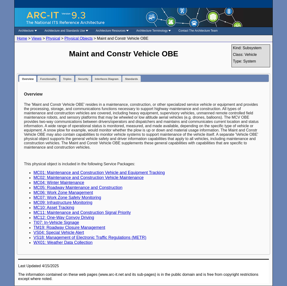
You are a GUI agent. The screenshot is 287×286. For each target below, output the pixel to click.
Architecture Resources (112, 30)
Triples (67, 79)
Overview (28, 79)
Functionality (48, 79)
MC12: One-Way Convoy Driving (63, 217)
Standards (131, 79)
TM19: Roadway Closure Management (69, 227)
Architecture (27, 30)
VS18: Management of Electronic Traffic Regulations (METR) (89, 237)
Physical (53, 38)
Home (22, 38)
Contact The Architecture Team (197, 30)
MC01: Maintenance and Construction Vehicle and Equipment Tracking (99, 172)
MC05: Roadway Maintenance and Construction (77, 187)
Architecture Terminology (153, 30)
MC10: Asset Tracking (53, 207)
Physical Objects (79, 38)
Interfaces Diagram (107, 79)
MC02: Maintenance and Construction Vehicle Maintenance (88, 177)
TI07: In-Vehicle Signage (56, 222)
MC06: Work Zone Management (63, 192)
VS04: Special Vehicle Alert (58, 232)
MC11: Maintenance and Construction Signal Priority (82, 212)
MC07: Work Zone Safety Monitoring (67, 197)
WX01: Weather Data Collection (62, 242)
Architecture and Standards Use (66, 30)
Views (36, 38)
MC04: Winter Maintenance (58, 182)
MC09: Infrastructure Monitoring (62, 202)
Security (83, 79)
